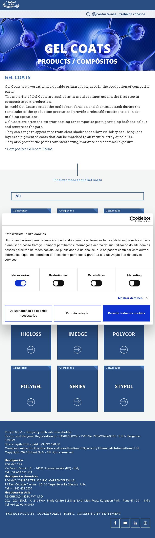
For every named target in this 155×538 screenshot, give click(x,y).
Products (54, 61)
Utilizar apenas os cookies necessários (28, 313)
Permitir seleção (77, 313)
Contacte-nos (106, 14)
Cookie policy (49, 513)
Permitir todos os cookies (126, 313)
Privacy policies (20, 513)
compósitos (96, 61)
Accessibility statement (99, 513)
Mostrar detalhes (130, 298)
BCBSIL (69, 513)
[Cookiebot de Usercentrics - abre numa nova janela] (132, 219)
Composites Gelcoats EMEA (30, 149)
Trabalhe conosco (132, 14)
